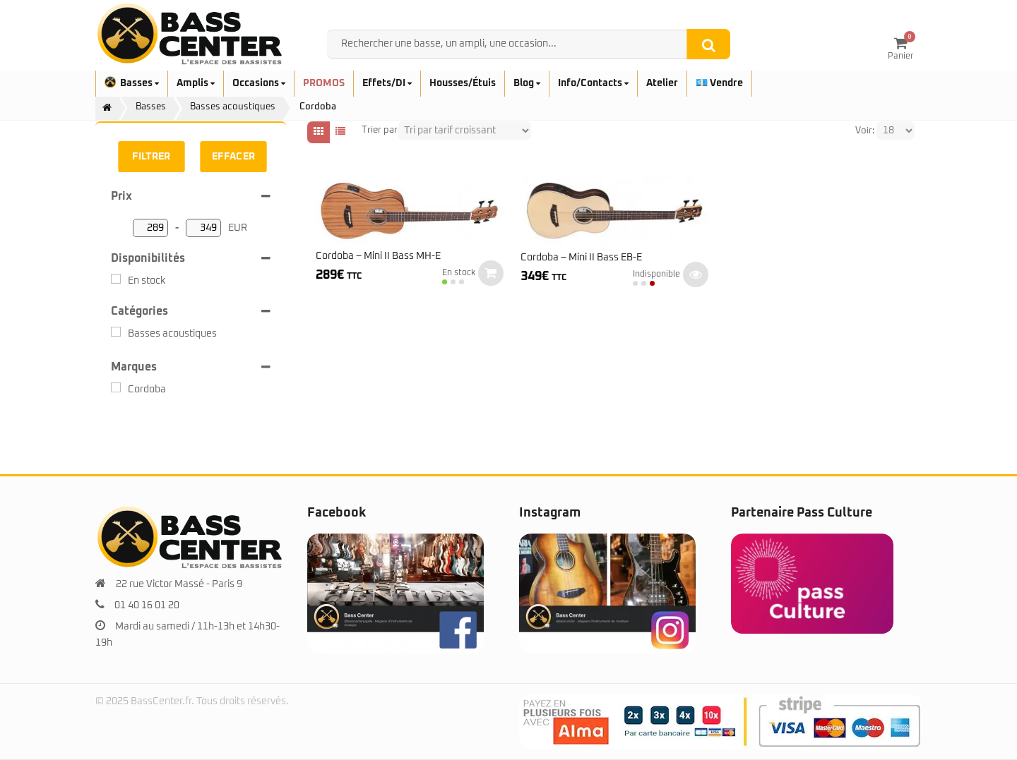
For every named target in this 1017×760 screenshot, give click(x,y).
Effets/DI (387, 83)
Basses (132, 83)
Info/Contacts (593, 83)
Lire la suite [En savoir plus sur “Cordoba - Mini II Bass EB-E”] (695, 274)
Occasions (258, 83)
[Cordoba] (116, 387)
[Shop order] (464, 130)
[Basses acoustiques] (116, 332)
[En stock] (116, 279)
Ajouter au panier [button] (491, 273)
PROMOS (324, 83)
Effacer (234, 157)
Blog (526, 83)
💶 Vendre (719, 83)
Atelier (662, 83)
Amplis (196, 83)
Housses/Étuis (462, 83)
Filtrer (151, 157)
